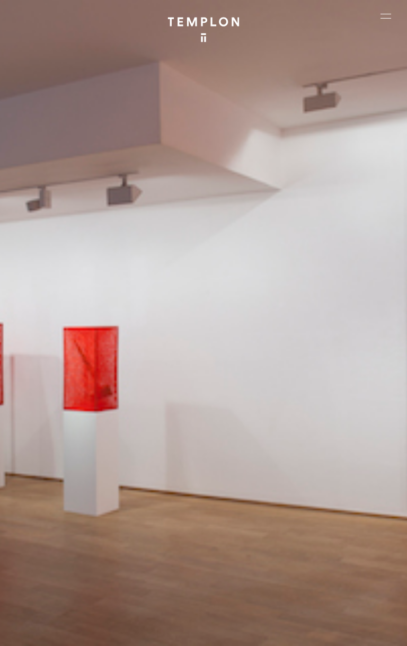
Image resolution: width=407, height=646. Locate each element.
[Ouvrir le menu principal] (386, 16)
